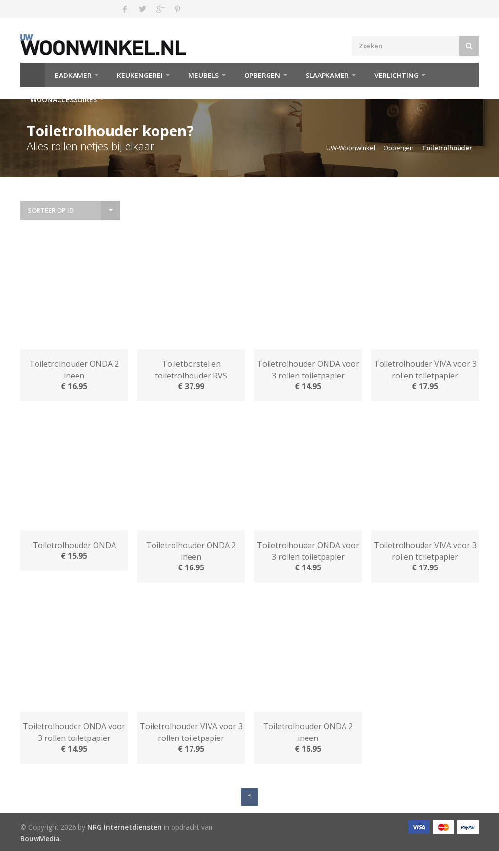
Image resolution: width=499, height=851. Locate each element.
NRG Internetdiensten (124, 827)
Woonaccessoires (63, 99)
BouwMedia (40, 838)
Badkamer (73, 75)
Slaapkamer (327, 75)
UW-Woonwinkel (350, 147)
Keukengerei (140, 75)
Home (32, 75)
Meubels (203, 75)
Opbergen (262, 75)
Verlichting (396, 75)
